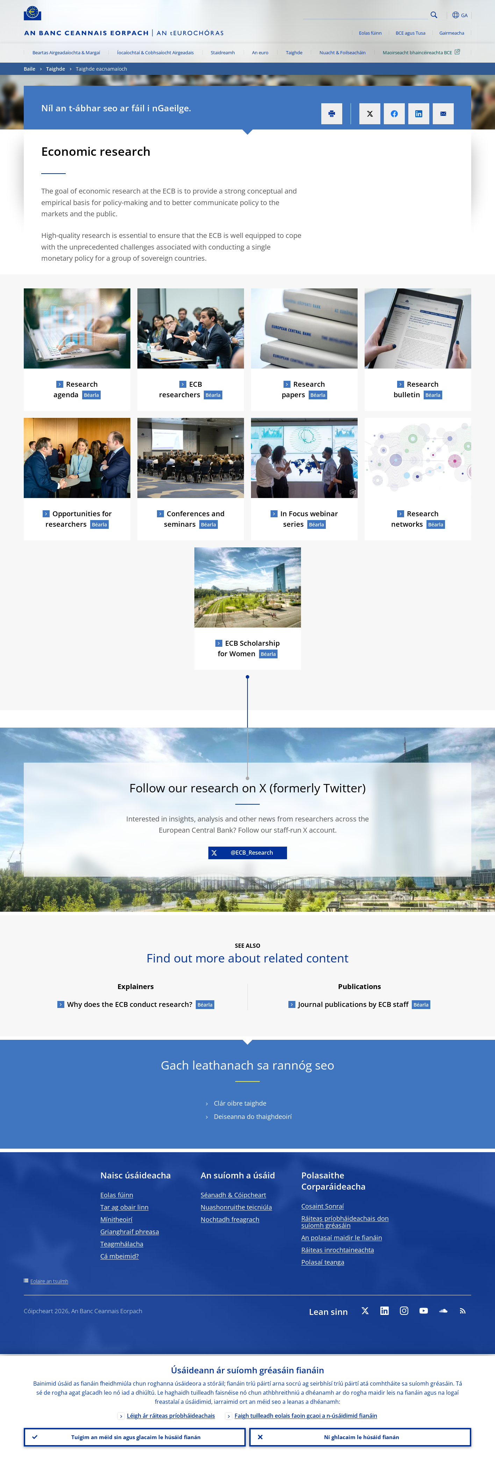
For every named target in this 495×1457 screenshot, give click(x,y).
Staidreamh (223, 52)
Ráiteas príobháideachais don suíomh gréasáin (345, 1222)
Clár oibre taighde (240, 1103)
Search (434, 15)
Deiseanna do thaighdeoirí (253, 1117)
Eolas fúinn (370, 33)
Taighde (294, 52)
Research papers (303, 389)
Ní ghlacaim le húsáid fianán (360, 1436)
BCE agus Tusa (410, 33)
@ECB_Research (242, 852)
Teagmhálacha (121, 1244)
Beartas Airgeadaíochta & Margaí (66, 52)
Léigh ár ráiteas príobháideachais (171, 1414)
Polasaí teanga (322, 1262)
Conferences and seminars (194, 519)
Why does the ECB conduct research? (129, 1004)
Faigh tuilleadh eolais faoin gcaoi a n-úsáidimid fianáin (306, 1414)
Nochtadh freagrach (230, 1219)
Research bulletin (416, 389)
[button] (446, 15)
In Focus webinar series (309, 519)
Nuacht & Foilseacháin (343, 52)
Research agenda (75, 389)
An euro (260, 52)
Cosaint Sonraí (322, 1206)
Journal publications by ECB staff (353, 1004)
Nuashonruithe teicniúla (236, 1207)
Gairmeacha (451, 33)
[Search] (393, 14)
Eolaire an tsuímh (49, 1281)
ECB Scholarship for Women (249, 648)
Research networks (415, 519)
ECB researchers (180, 389)
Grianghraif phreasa (129, 1231)
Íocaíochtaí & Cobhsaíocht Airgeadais (155, 52)
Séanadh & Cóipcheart (233, 1195)
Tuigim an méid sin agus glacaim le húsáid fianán (135, 1436)
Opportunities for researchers (78, 519)
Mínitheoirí (116, 1219)
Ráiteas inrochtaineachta (337, 1250)
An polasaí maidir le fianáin (341, 1237)
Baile (29, 68)
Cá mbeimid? (119, 1256)
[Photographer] (352, 492)
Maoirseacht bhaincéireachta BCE (422, 52)
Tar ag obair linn (124, 1207)
